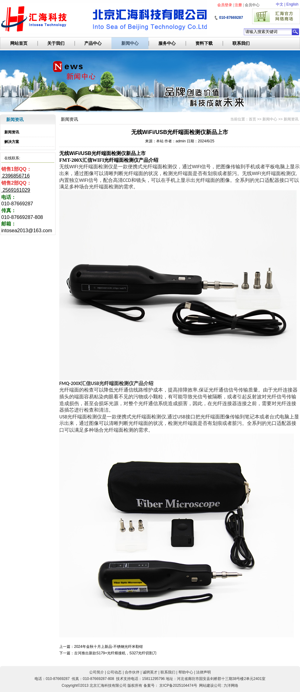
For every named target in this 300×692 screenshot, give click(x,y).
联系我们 (241, 43)
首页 (252, 119)
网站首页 (18, 43)
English (292, 4)
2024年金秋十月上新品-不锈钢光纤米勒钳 (108, 646)
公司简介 (96, 672)
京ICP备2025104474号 (178, 685)
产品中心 (93, 43)
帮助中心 (185, 672)
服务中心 (167, 43)
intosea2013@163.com (26, 230)
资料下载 (204, 43)
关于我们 (56, 43)
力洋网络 (230, 685)
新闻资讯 (11, 132)
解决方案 (11, 142)
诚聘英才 (150, 672)
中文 (279, 4)
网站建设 (206, 685)
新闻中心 (130, 43)
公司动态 (114, 672)
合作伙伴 (132, 672)
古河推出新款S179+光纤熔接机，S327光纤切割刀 (115, 653)
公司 (217, 685)
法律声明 (203, 672)
